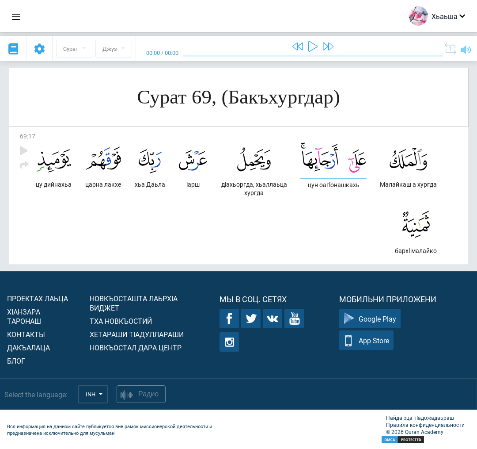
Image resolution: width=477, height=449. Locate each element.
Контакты (26, 334)
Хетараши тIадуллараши (137, 334)
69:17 (27, 136)
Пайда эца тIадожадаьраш (420, 417)
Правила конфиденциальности (425, 424)
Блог (16, 360)
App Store (366, 340)
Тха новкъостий (121, 321)
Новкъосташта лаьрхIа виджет (134, 303)
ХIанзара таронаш (24, 316)
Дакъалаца (28, 347)
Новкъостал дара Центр (136, 347)
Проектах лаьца (37, 298)
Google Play (370, 319)
